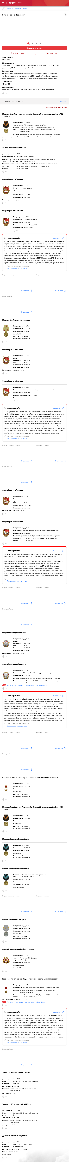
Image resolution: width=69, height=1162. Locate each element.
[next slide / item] (65, 30)
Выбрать (63, 101)
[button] (28, 43)
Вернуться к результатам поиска (16, 8)
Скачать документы (18, 53)
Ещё (5, 93)
